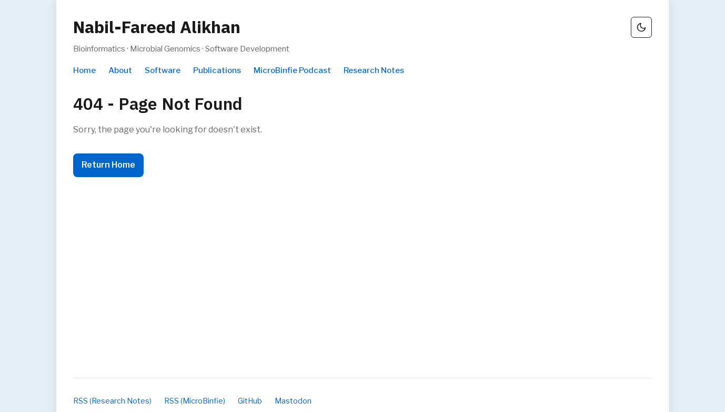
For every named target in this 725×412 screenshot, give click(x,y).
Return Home (108, 165)
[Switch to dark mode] (641, 27)
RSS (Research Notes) (112, 401)
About (120, 70)
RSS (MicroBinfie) (194, 401)
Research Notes (374, 70)
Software (162, 70)
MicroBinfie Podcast (292, 70)
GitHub (250, 401)
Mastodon (293, 401)
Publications (217, 70)
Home (84, 70)
